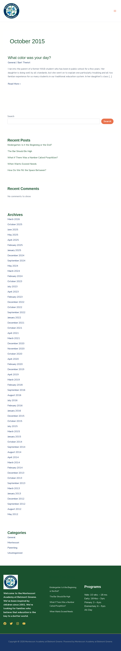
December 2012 (15, 498)
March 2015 (13, 431)
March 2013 (13, 488)
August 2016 (14, 395)
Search (10, 116)
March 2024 (13, 271)
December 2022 (15, 302)
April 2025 (13, 240)
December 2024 (15, 255)
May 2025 (12, 234)
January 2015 (14, 436)
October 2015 (14, 421)
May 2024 (12, 265)
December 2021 (15, 322)
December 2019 (15, 369)
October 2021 (14, 328)
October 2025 (14, 224)
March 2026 (13, 219)
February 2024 (15, 276)
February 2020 (15, 364)
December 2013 (15, 472)
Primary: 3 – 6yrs (92, 602)
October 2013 (14, 478)
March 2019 (13, 379)
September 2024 (16, 260)
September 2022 (16, 312)
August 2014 (14, 452)
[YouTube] (23, 623)
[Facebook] (4, 623)
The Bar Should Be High (19, 151)
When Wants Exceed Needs (22, 163)
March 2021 (13, 338)
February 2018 (15, 384)
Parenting (12, 547)
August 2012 (14, 509)
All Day (88, 609)
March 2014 (13, 462)
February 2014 (15, 467)
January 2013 (14, 493)
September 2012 (16, 504)
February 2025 (15, 245)
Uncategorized (14, 553)
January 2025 (14, 250)
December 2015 (15, 416)
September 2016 (16, 390)
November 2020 (16, 348)
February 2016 (15, 405)
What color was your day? (29, 57)
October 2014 (14, 441)
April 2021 (13, 333)
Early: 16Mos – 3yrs (94, 598)
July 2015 (12, 426)
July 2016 (12, 400)
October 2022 (14, 307)
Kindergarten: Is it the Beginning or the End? (29, 145)
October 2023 (14, 281)
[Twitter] (11, 623)
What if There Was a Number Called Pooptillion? (32, 157)
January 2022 (14, 317)
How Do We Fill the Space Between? (26, 170)
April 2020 (13, 359)
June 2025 (12, 229)
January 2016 (14, 410)
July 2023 (12, 286)
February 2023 (15, 296)
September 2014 (16, 447)
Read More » (14, 83)
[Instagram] (17, 623)
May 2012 (12, 514)
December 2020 (15, 343)
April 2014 (13, 457)
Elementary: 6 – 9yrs (94, 606)
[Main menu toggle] (115, 11)
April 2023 (13, 291)
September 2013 (16, 483)
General (12, 62)
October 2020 (14, 353)
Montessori (13, 542)
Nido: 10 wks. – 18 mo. (96, 594)
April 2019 (13, 374)
